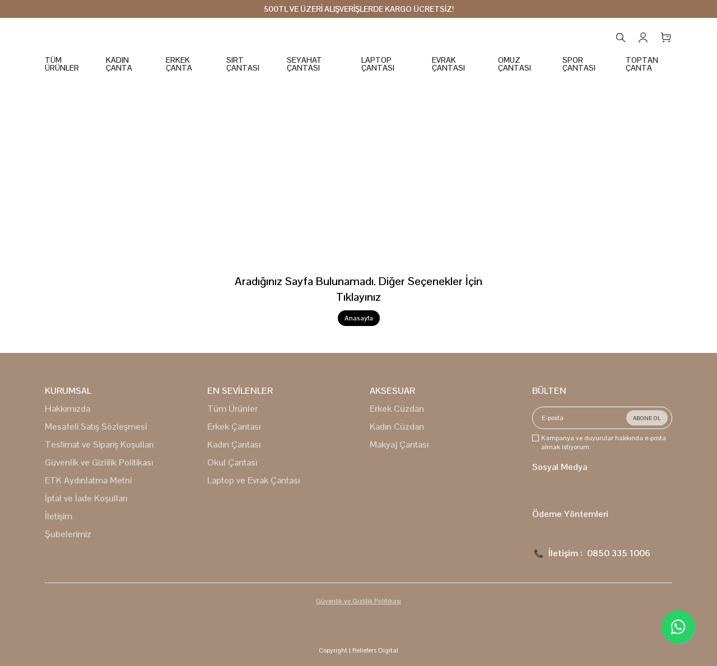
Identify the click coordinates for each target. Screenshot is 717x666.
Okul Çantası (232, 462)
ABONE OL (647, 418)
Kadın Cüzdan (397, 426)
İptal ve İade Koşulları (86, 498)
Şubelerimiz (68, 534)
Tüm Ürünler (232, 408)
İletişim (58, 516)
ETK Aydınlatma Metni (88, 480)
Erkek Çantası (233, 426)
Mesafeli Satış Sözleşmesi (96, 426)
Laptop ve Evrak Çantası (253, 480)
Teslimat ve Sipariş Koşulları (99, 444)
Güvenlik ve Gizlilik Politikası (99, 462)
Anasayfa (358, 318)
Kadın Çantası (233, 444)
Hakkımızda (67, 408)
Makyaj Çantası (399, 444)
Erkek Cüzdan (397, 408)
